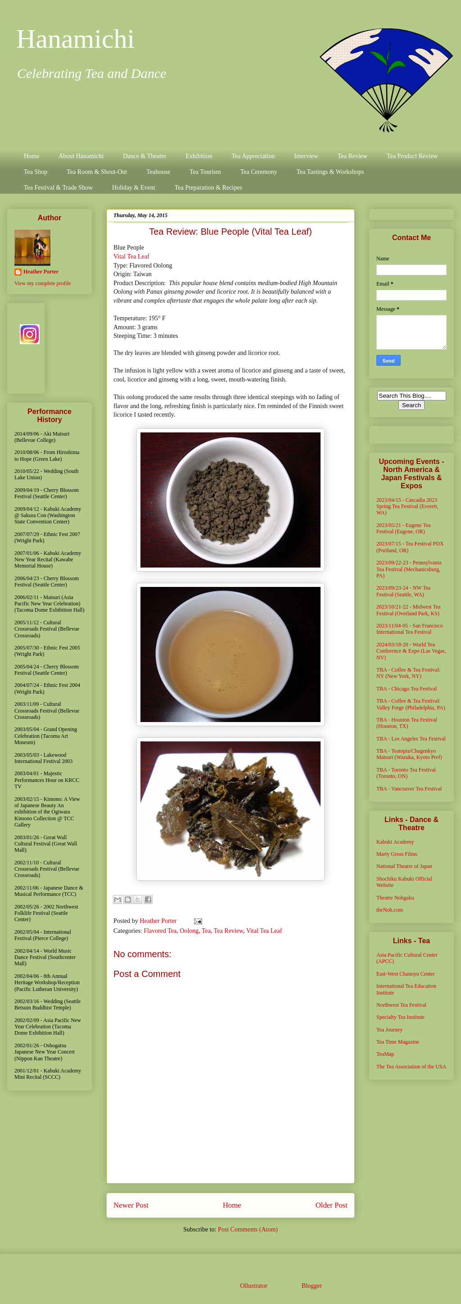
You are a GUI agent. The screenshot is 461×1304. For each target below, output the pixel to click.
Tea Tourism (205, 171)
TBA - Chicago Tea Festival (406, 689)
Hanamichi (75, 39)
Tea (206, 930)
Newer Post (131, 1205)
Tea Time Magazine (397, 1042)
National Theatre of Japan (404, 866)
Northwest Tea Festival (401, 1005)
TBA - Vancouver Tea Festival (409, 789)
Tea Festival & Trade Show (58, 187)
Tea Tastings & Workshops (330, 171)
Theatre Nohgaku (395, 898)
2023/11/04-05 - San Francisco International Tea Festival (409, 628)
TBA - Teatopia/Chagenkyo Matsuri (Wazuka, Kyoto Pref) (409, 754)
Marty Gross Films (396, 854)
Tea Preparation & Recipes (208, 187)
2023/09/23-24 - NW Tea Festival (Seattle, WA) (403, 591)
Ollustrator (253, 1285)
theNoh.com (389, 910)
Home (31, 156)
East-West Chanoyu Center (405, 974)
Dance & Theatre (144, 156)
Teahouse (158, 171)
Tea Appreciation (253, 156)
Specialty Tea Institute (400, 1017)
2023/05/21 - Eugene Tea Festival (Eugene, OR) (403, 528)
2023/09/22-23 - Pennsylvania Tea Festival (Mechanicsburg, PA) (409, 569)
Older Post (332, 1205)
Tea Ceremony (258, 171)
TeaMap (385, 1054)
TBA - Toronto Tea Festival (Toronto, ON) (406, 773)
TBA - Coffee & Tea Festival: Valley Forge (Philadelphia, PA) (410, 704)
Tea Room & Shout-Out (97, 171)
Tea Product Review (412, 156)
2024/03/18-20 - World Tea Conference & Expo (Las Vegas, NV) (411, 651)
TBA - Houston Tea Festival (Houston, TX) (406, 723)
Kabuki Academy (395, 842)
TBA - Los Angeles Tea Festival (411, 739)
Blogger (311, 1285)
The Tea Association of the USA (411, 1066)
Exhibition (198, 156)
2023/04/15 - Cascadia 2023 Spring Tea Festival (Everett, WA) (407, 506)
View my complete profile (42, 283)
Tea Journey (389, 1030)
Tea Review (352, 156)
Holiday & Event (133, 187)
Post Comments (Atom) (248, 1229)
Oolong (189, 930)
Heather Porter (159, 921)
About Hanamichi (81, 156)
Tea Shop (35, 171)
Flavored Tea (160, 930)
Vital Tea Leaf (131, 256)
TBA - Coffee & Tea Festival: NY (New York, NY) (408, 673)
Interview (306, 156)
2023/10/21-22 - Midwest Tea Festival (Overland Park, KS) (408, 610)
